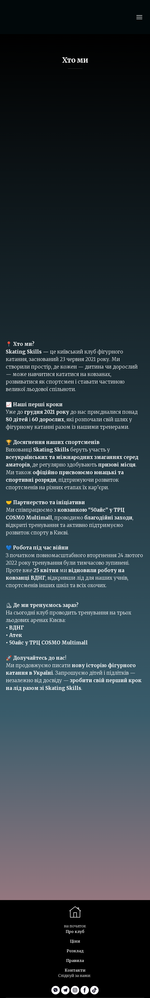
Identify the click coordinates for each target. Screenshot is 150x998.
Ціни (75, 941)
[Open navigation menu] (139, 17)
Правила (75, 960)
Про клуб (75, 931)
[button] (55, 990)
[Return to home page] (22, 17)
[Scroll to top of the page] (75, 912)
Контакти (75, 970)
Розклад (75, 950)
